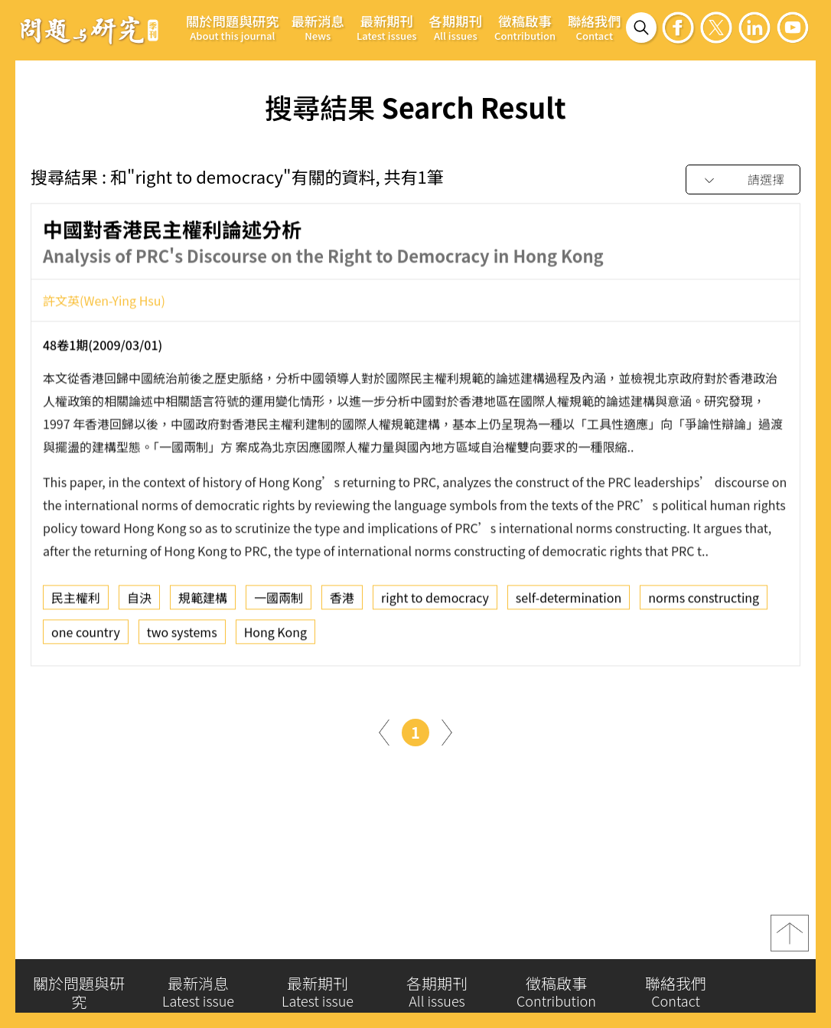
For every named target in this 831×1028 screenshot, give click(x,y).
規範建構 (202, 603)
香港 (342, 603)
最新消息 (318, 27)
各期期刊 (455, 27)
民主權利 (75, 603)
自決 (139, 603)
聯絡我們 (594, 27)
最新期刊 (387, 27)
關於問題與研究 (232, 27)
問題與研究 (89, 30)
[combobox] (743, 180)
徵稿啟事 (525, 27)
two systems (182, 637)
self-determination (568, 603)
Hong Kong (275, 637)
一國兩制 (278, 603)
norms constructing (703, 603)
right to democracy (435, 603)
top (790, 938)
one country (85, 637)
